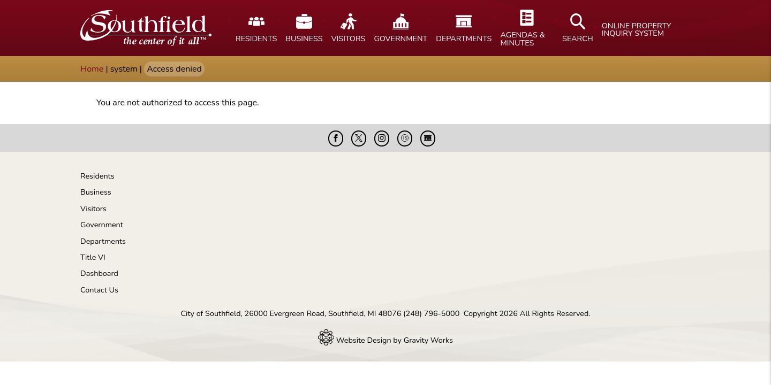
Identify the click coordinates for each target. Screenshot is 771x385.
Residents (97, 176)
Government (101, 224)
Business (95, 192)
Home (91, 69)
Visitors (93, 208)
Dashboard (99, 273)
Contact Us (99, 289)
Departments (103, 241)
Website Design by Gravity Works (385, 340)
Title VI (92, 257)
